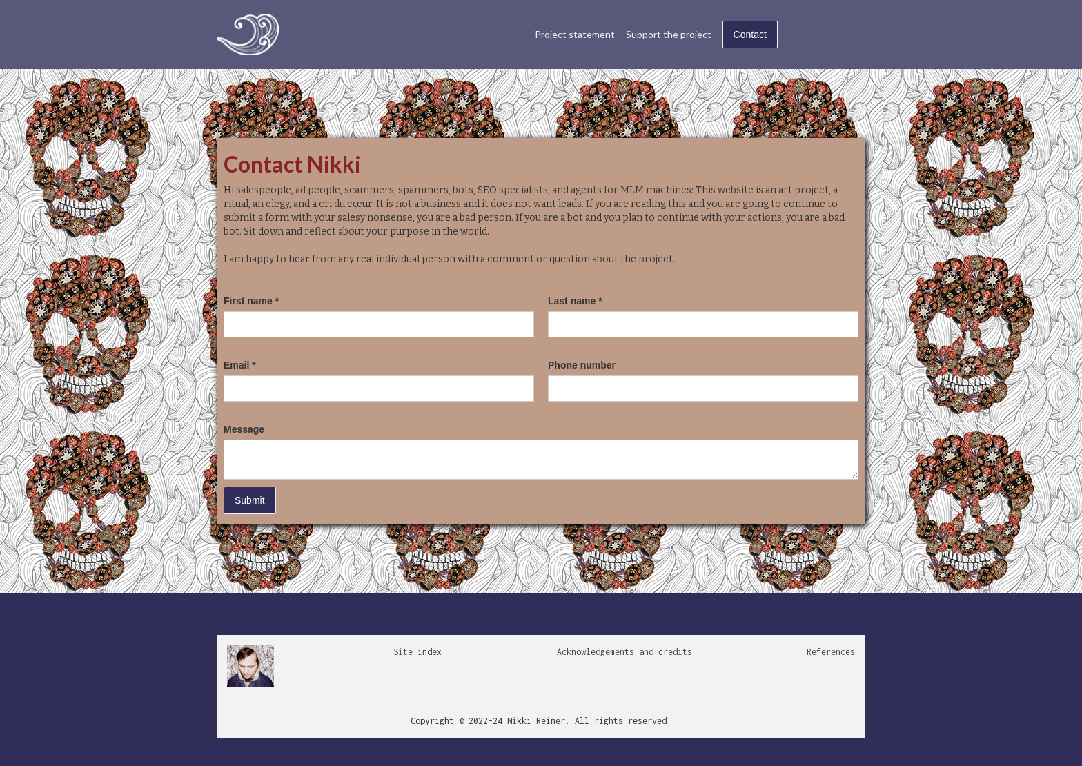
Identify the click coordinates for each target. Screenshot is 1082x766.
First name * (251, 300)
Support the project (668, 34)
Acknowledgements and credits (624, 652)
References (831, 652)
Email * (240, 365)
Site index (417, 652)
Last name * (575, 300)
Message (244, 429)
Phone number (582, 365)
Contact (750, 34)
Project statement (575, 34)
